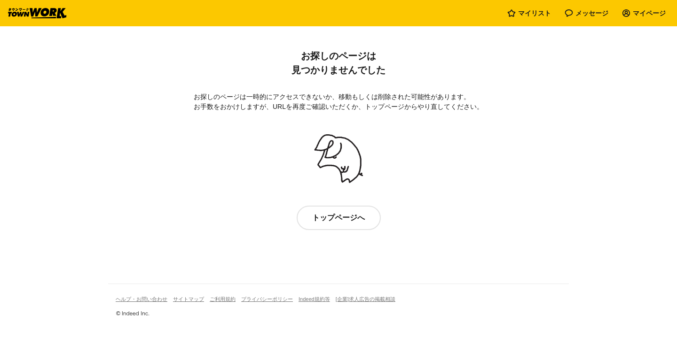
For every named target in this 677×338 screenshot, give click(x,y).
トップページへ (338, 218)
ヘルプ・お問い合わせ (141, 299)
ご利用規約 (223, 299)
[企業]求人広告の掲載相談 (365, 299)
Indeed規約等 (314, 299)
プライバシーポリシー (267, 299)
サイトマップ (188, 299)
